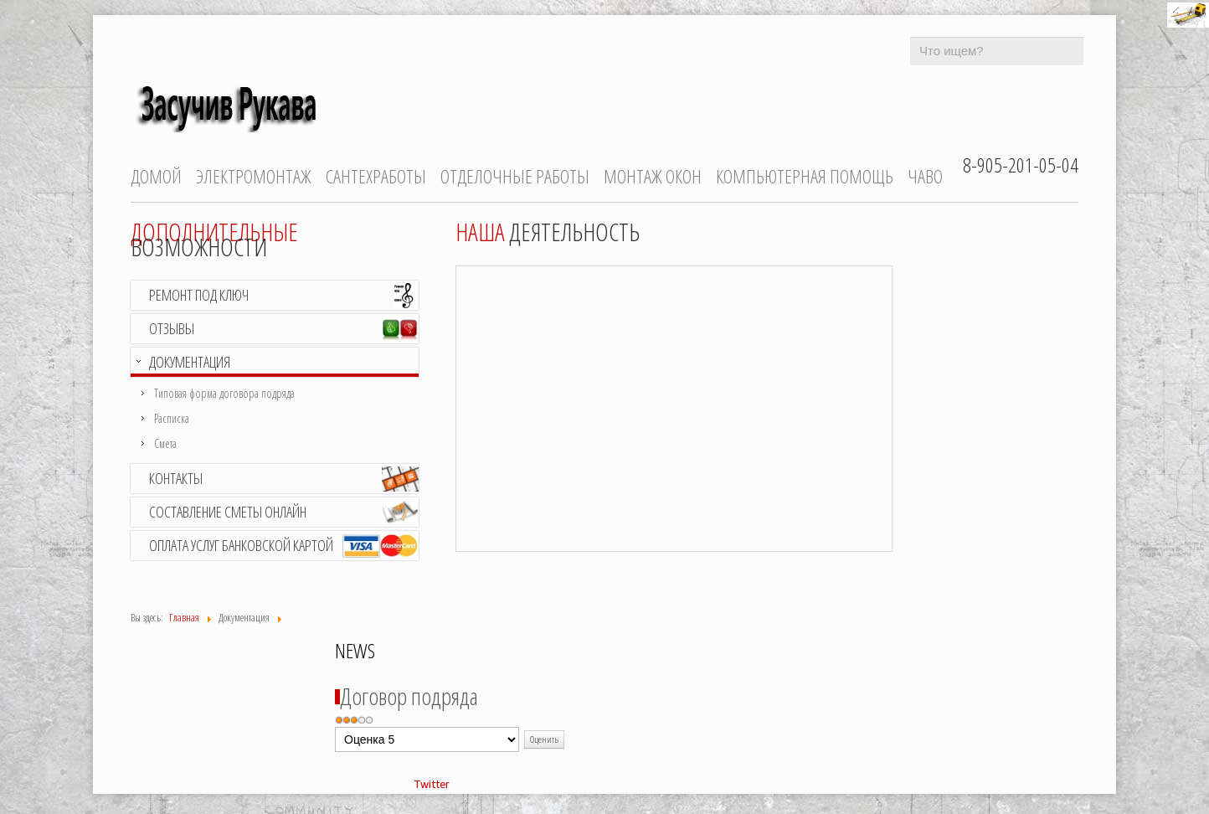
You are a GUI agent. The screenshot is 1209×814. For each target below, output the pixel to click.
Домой (156, 176)
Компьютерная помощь (804, 176)
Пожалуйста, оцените (335, 727)
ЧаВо (925, 176)
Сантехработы (376, 176)
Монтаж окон (653, 176)
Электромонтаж (253, 176)
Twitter (432, 784)
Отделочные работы (514, 176)
